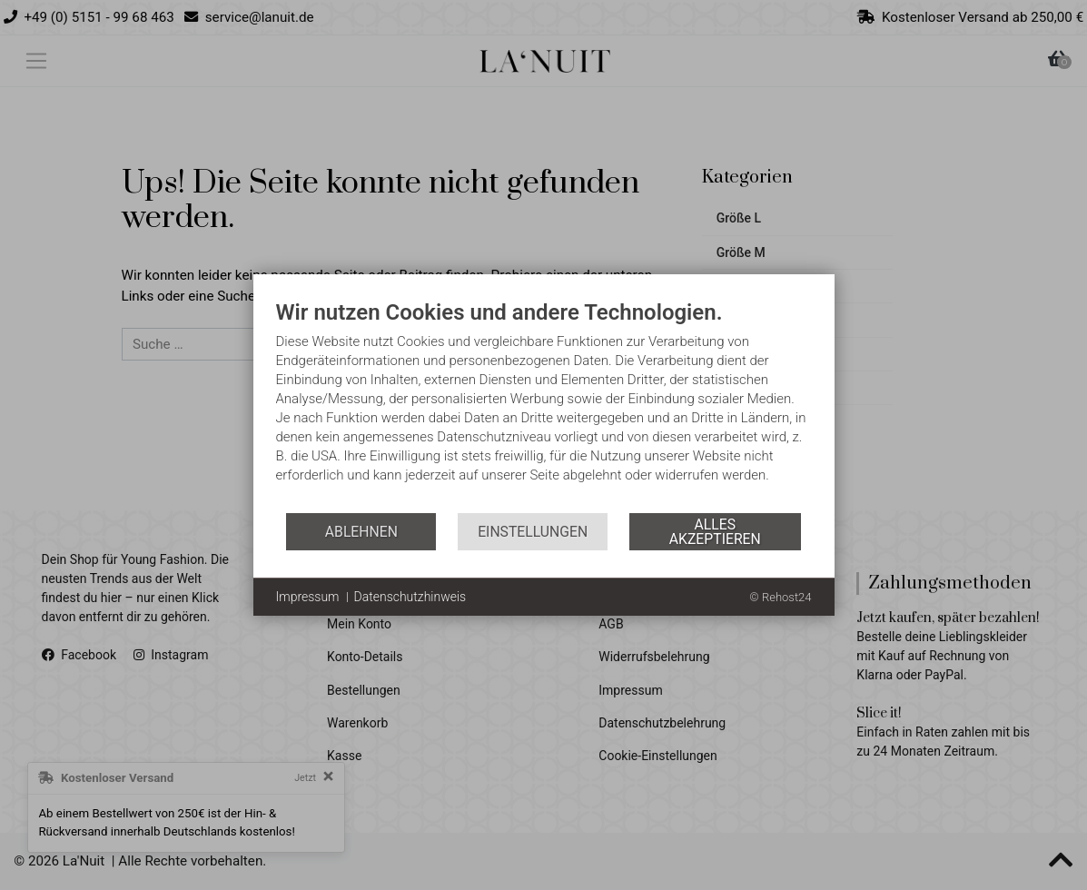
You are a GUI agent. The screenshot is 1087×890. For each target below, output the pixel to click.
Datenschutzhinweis (410, 596)
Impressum (308, 596)
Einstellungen (533, 531)
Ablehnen (361, 531)
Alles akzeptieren (715, 532)
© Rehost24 (780, 597)
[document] (544, 405)
